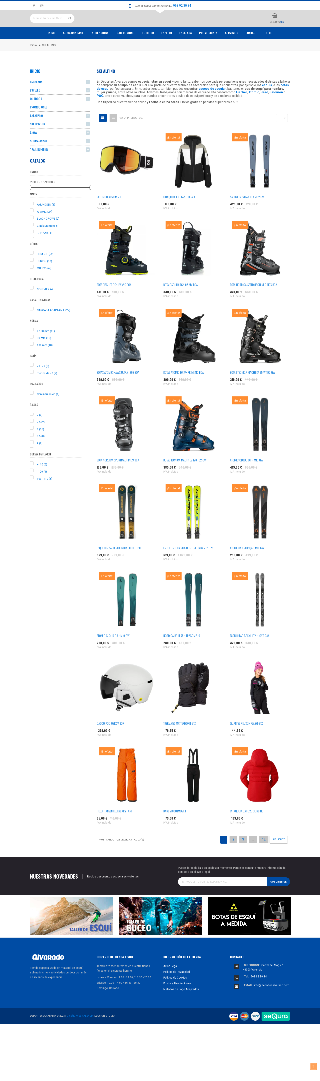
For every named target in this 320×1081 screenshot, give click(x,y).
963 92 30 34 (182, 5)
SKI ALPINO (36, 132)
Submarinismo (73, 49)
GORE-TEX (45, 305)
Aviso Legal (170, 982)
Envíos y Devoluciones (177, 999)
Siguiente (278, 856)
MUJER (44, 284)
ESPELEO (166, 49)
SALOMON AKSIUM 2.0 (109, 213)
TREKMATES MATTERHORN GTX (179, 739)
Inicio (52, 49)
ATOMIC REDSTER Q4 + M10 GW (247, 564)
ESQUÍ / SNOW (99, 49)
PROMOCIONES (208, 49)
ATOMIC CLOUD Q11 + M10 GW (246, 476)
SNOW (33, 149)
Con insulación (48, 410)
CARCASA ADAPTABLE (53, 326)
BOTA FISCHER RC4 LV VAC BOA (114, 301)
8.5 (41, 452)
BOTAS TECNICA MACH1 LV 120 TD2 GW (184, 476)
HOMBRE (45, 270)
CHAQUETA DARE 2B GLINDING (247, 827)
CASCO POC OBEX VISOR (110, 739)
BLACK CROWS (48, 235)
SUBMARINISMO (39, 157)
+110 (42, 481)
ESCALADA (185, 49)
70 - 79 (43, 382)
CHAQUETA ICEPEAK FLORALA (179, 213)
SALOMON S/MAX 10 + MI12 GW (247, 213)
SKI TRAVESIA (38, 140)
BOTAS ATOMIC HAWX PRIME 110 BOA (183, 388)
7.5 (41, 438)
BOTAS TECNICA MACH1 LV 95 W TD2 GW (252, 388)
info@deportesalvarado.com (271, 1001)
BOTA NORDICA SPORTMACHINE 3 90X (118, 476)
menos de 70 (47, 389)
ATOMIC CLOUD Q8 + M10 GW (113, 652)
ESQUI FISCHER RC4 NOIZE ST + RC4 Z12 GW (188, 564)
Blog (269, 49)
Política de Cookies (175, 993)
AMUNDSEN (46, 220)
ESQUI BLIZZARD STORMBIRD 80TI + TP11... (120, 564)
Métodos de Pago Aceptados (181, 1005)
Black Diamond (48, 242)
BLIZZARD (45, 249)
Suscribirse (278, 898)
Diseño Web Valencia (80, 1032)
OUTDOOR (148, 49)
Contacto (252, 49)
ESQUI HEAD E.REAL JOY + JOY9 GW (249, 652)
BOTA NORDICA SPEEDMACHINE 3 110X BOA (253, 301)
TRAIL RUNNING (124, 49)
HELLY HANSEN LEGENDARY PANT (114, 827)
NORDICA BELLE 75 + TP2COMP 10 (181, 652)
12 (264, 856)
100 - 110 (44, 495)
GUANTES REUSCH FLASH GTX (246, 739)
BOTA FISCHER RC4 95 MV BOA (180, 301)
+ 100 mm (46, 347)
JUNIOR (44, 277)
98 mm (44, 354)
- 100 (42, 488)
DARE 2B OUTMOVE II (174, 827)
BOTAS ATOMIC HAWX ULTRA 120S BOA (118, 388)
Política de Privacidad (176, 988)
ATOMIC (44, 228)
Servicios (231, 49)
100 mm (45, 361)
